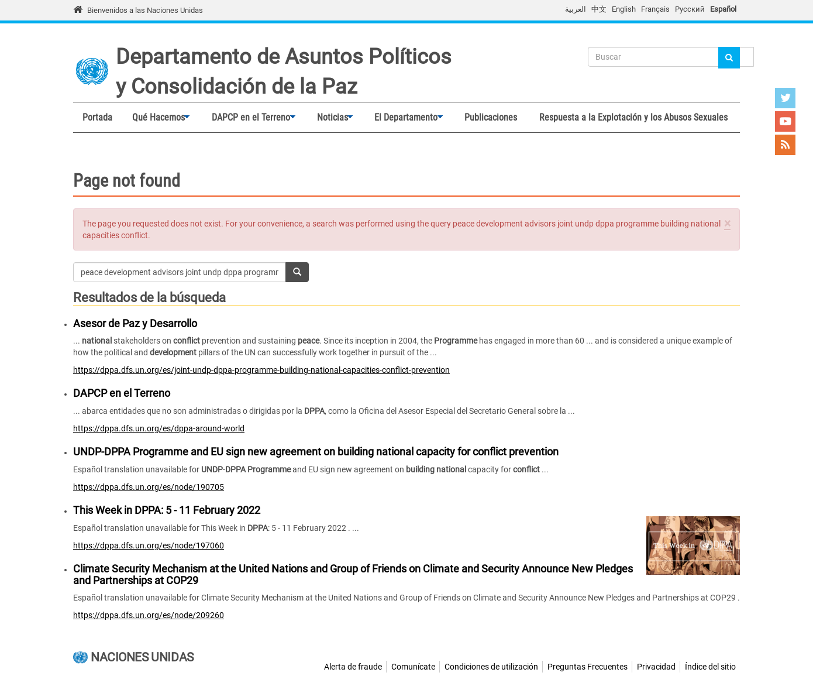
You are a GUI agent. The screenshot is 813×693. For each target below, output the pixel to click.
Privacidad (656, 666)
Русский (690, 9)
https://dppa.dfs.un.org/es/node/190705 (148, 487)
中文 (599, 9)
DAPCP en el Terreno (248, 117)
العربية (575, 9)
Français (655, 9)
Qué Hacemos (156, 117)
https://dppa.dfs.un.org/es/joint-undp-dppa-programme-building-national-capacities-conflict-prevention (261, 370)
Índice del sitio (710, 666)
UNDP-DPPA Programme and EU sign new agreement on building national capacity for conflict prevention (316, 451)
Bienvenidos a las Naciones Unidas (145, 10)
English (624, 9)
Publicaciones (490, 117)
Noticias (329, 117)
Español (723, 9)
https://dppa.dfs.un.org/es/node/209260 (148, 615)
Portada (97, 117)
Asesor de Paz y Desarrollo (135, 323)
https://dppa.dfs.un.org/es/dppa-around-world (158, 428)
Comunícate (413, 666)
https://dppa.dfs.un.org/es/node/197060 (148, 545)
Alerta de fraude (353, 666)
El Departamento (403, 117)
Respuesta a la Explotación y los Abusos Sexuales (633, 117)
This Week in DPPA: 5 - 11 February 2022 (166, 510)
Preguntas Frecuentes (587, 666)
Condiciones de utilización (491, 666)
